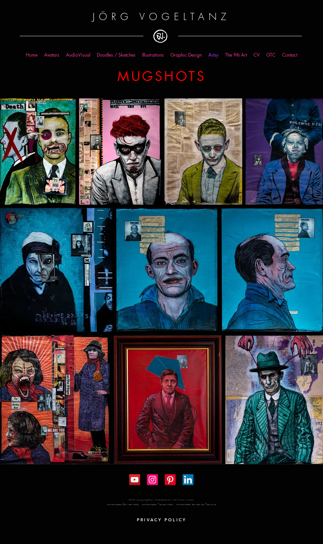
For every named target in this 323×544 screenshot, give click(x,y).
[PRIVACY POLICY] (161, 519)
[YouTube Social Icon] (134, 479)
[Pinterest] (170, 479)
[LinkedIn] (188, 479)
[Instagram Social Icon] (152, 479)
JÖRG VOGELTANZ (161, 16)
